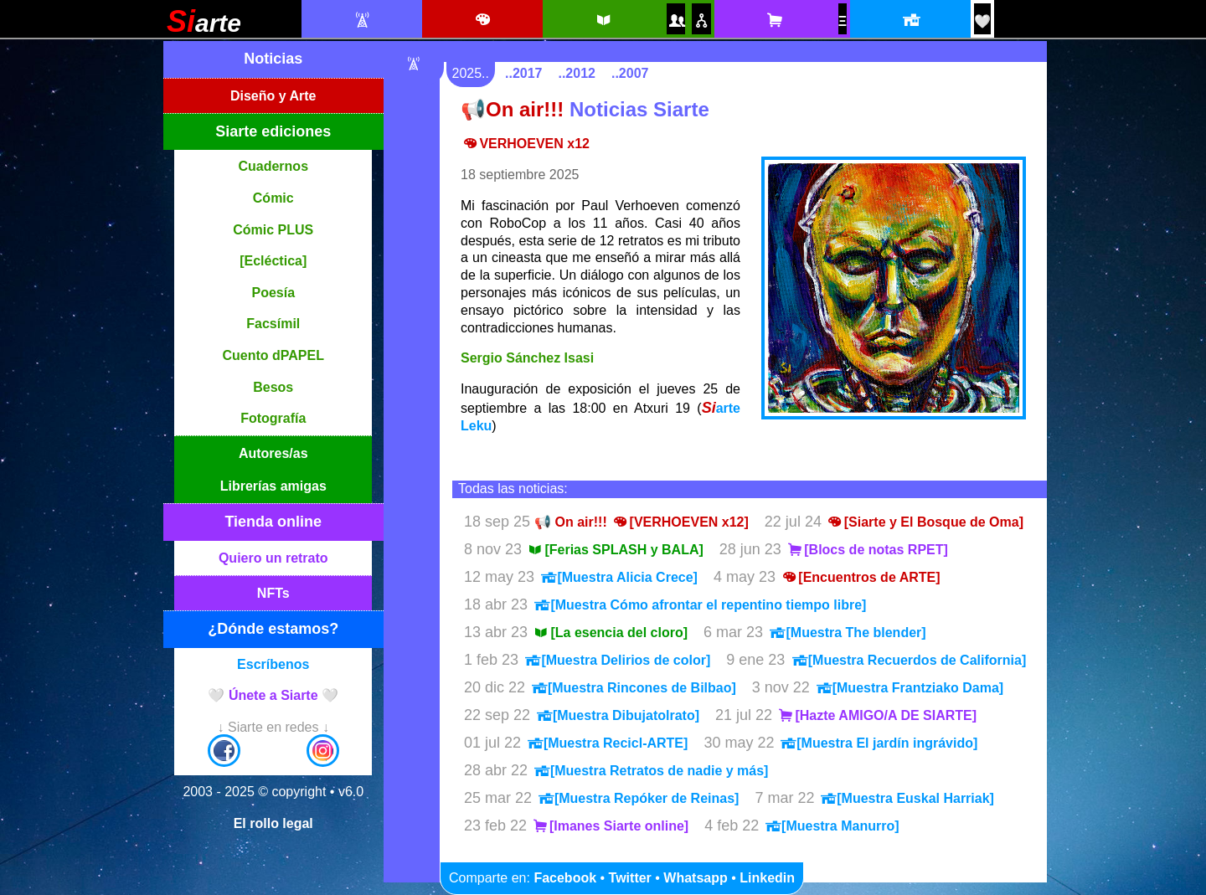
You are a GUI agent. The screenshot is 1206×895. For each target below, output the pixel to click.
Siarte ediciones (273, 131)
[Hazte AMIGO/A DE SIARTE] (876, 715)
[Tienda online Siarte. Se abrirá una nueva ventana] (774, 20)
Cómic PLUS (273, 230)
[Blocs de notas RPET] (867, 550)
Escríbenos (273, 664)
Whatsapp (695, 878)
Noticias (273, 58)
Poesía (273, 292)
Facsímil (273, 323)
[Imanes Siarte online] (610, 826)
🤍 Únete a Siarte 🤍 (273, 695)
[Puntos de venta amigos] (701, 20)
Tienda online (273, 521)
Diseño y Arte (273, 96)
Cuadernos (273, 166)
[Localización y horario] (909, 20)
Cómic (273, 198)
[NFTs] (842, 21)
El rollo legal (273, 823)
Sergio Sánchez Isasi (527, 358)
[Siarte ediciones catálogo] (602, 20)
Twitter (630, 878)
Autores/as (273, 453)
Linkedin (767, 878)
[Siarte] (204, 27)
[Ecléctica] (273, 261)
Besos (273, 387)
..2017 (523, 73)
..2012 (576, 73)
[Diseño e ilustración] (482, 20)
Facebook (564, 878)
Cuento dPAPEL (273, 355)
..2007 (629, 73)
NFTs (273, 593)
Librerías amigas (273, 486)
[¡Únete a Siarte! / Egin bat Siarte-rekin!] (982, 21)
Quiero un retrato (273, 558)
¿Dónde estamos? (273, 628)
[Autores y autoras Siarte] (676, 20)
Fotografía (273, 418)
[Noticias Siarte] (361, 20)
